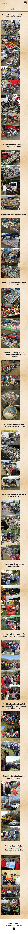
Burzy (5, 3)
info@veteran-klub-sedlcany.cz (14, 925)
